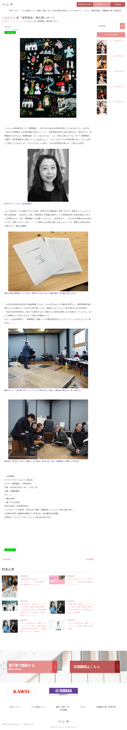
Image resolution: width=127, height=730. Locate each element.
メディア (12, 22)
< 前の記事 (6, 560)
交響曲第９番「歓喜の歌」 (112, 11)
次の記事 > (90, 560)
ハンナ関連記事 (15, 31)
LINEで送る (10, 33)
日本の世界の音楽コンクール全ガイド (67, 11)
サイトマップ (29, 726)
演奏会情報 (95, 11)
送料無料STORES (85, 5)
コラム (86, 11)
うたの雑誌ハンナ (28, 11)
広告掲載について (102, 5)
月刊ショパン (14, 11)
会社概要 (63, 711)
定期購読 (117, 5)
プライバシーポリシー (10, 726)
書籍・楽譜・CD (43, 11)
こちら (12, 324)
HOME (4, 22)
